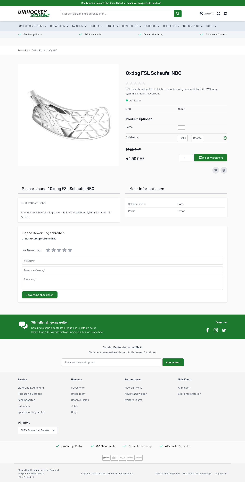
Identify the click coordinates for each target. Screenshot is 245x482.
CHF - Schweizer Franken (38, 430)
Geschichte (78, 387)
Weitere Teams (133, 399)
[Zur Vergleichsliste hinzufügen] (223, 170)
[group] (136, 83)
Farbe (129, 126)
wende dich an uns (62, 331)
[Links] (182, 137)
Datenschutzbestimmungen (197, 473)
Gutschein (24, 405)
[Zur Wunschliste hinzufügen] (215, 170)
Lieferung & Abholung (31, 387)
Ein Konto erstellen (189, 393)
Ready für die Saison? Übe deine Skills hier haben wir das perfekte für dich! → (122, 3)
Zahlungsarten (26, 399)
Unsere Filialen (80, 399)
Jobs (74, 405)
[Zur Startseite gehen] (34, 13)
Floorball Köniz (133, 387)
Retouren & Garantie (30, 393)
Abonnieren (173, 362)
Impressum (221, 473)
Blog (74, 412)
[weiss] (181, 127)
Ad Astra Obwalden (136, 393)
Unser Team (78, 393)
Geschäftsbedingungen (168, 473)
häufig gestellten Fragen (59, 327)
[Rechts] (197, 137)
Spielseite (132, 137)
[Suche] (178, 13)
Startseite (23, 50)
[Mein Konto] (218, 14)
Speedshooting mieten (31, 412)
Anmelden (184, 387)
